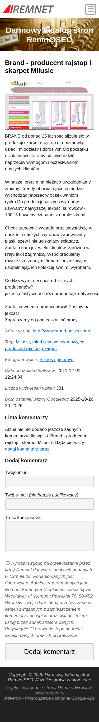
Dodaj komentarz (49, 651)
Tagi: (10, 341)
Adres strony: (18, 330)
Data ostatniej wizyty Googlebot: (37, 399)
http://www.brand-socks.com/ (61, 330)
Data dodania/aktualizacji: (30, 370)
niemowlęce (72, 341)
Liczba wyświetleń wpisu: (30, 388)
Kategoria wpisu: (21, 359)
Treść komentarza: (23, 517)
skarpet (49, 348)
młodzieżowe (45, 341)
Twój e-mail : (42, 495)
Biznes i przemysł (56, 359)
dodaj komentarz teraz (27, 449)
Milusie (23, 341)
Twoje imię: (16, 472)
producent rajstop (22, 348)
